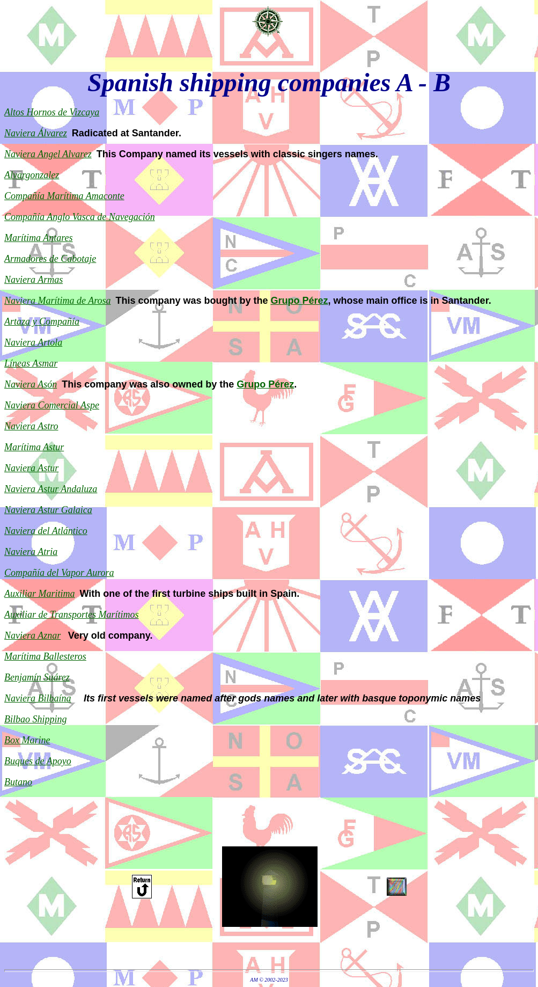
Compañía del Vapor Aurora (59, 572)
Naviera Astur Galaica (48, 510)
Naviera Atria (30, 551)
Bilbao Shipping (35, 719)
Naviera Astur (31, 468)
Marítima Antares (38, 237)
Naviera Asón (30, 384)
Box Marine (27, 740)
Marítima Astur (34, 447)
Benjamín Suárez (37, 677)
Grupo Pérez (299, 300)
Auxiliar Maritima (39, 593)
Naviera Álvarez (35, 133)
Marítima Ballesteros (45, 656)
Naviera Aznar (32, 635)
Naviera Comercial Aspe (51, 405)
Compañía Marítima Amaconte (64, 196)
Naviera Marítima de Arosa (57, 300)
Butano (18, 782)
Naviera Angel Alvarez (48, 154)
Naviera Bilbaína (37, 698)
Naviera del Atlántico (45, 530)
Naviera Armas (33, 279)
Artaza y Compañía (41, 321)
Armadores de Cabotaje (50, 258)
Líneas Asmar (30, 363)
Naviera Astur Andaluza (50, 489)
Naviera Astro (31, 426)
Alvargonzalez (31, 175)
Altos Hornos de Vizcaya (51, 112)
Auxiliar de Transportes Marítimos (71, 614)
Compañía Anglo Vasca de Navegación (79, 216)
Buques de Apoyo (37, 761)
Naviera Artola (33, 342)
